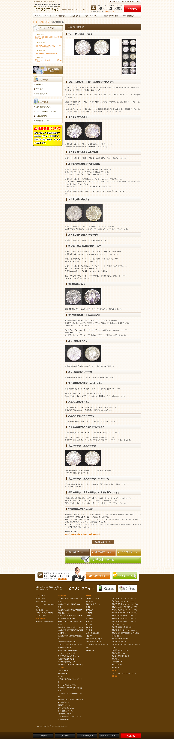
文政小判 (89, 627)
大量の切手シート (63, 719)
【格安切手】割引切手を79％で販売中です (47, 53)
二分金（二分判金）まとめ (120, 656)
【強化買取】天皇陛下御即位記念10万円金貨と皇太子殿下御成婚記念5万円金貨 (47, 46)
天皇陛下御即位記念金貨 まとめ (69, 656)
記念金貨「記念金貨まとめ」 (67, 641)
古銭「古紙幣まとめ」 (119, 653)
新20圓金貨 (89, 601)
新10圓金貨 (89, 618)
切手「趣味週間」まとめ (66, 708)
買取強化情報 (44, 22)
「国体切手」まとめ (64, 714)
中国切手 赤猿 (62, 673)
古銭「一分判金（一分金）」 (121, 638)
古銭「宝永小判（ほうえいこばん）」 (124, 615)
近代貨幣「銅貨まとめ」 (120, 641)
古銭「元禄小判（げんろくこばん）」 (124, 618)
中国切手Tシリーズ (64, 705)
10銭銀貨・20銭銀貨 (92, 633)
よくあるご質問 (41, 616)
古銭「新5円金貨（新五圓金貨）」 (123, 627)
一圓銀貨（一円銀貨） (93, 598)
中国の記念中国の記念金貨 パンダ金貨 (70, 627)
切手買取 (61, 667)
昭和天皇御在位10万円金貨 (66, 662)
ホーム (35, 22)
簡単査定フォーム (42, 610)
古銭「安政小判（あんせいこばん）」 (124, 621)
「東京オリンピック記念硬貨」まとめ (70, 644)
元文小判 (89, 630)
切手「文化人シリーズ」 (66, 711)
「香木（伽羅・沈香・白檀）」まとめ (124, 673)
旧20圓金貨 (89, 610)
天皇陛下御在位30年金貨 (66, 659)
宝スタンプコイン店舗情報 (44, 613)
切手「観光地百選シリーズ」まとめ (69, 716)
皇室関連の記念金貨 (64, 647)
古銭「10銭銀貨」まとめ (94, 639)
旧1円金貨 (89, 621)
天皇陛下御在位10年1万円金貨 (68, 650)
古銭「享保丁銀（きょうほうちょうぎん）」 (126, 604)
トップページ (40, 595)
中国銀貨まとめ (91, 650)
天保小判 (89, 613)
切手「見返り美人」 (64, 670)
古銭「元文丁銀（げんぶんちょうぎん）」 (125, 613)
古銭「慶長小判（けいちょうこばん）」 (125, 630)
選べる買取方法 (41, 601)
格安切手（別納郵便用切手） (45, 621)
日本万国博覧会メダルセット (67, 618)
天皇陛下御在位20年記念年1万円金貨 (70, 616)
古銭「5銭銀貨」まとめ (93, 641)
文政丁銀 (89, 616)
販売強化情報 (40, 618)
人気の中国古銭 (117, 664)
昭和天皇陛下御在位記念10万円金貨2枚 (70, 665)
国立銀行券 (115, 667)
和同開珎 (89, 636)
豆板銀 (88, 607)
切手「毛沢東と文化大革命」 (67, 685)
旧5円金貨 (89, 624)
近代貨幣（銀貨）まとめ (120, 650)
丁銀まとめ (115, 659)
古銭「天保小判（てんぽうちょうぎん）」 (125, 607)
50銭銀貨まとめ (117, 662)
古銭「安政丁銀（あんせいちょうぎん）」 (125, 610)
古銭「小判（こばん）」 (120, 624)
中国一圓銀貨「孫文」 (93, 604)
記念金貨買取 (62, 595)
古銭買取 (89, 595)
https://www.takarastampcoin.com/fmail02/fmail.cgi (82, 534)
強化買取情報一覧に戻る (103, 542)
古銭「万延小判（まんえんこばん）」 (124, 598)
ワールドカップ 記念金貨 (66, 653)
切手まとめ (61, 676)
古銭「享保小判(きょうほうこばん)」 (124, 601)
